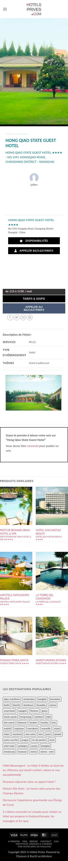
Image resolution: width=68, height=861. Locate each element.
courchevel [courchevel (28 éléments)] (9, 710)
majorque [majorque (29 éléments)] (19, 728)
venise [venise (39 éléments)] (33, 751)
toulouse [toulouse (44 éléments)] (22, 751)
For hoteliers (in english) (34, 846)
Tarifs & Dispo (34, 298)
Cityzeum (21, 856)
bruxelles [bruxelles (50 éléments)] (41, 705)
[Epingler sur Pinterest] (30, 317)
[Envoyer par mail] (23, 317)
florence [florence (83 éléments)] (34, 710)
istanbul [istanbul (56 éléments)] (39, 716)
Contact (45, 841)
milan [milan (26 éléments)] (6, 734)
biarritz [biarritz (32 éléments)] (16, 705)
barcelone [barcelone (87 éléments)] (55, 699)
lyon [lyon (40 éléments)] (54, 722)
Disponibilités (34, 240)
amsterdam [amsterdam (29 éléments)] (29, 699)
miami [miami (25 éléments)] (57, 728)
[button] (5, 9)
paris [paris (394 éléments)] (48, 734)
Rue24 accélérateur (41, 856)
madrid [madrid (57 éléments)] (7, 728)
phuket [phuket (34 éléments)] (57, 734)
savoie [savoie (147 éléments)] (34, 745)
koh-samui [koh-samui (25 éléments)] (9, 722)
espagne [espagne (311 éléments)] (22, 710)
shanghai (21, 134)
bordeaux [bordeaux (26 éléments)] (28, 705)
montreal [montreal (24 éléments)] (17, 734)
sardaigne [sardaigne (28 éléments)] (23, 745)
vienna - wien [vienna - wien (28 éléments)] (47, 751)
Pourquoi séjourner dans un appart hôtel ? (29, 781)
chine (8, 134)
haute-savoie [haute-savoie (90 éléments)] (10, 716)
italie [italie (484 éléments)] (48, 716)
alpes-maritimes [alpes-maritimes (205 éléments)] (12, 699)
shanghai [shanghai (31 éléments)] (45, 745)
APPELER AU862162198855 (34, 308)
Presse (34, 841)
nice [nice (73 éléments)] (40, 734)
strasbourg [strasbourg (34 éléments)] (9, 751)
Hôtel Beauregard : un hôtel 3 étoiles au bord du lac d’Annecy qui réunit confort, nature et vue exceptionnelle (33, 770)
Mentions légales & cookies (34, 843)
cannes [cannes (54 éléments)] (52, 705)
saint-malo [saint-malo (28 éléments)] (9, 745)
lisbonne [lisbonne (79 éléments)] (22, 722)
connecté (33, 445)
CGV (56, 841)
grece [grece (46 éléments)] (45, 710)
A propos (14, 841)
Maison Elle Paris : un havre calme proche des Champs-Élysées (31, 791)
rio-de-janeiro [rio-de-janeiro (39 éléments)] (39, 740)
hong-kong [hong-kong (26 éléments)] (25, 716)
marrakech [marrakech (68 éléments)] (32, 728)
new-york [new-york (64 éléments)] (30, 734)
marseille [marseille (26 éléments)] (46, 728)
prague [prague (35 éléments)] (25, 740)
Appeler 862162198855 (33, 250)
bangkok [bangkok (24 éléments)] (42, 699)
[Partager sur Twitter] (17, 317)
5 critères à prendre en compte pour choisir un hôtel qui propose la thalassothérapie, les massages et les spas (32, 816)
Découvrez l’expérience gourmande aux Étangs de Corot (32, 802)
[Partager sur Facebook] (10, 317)
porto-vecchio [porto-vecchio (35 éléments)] (11, 740)
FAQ (24, 841)
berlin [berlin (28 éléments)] (7, 705)
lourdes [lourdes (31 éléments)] (44, 722)
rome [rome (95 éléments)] (52, 740)
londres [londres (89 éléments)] (33, 722)
